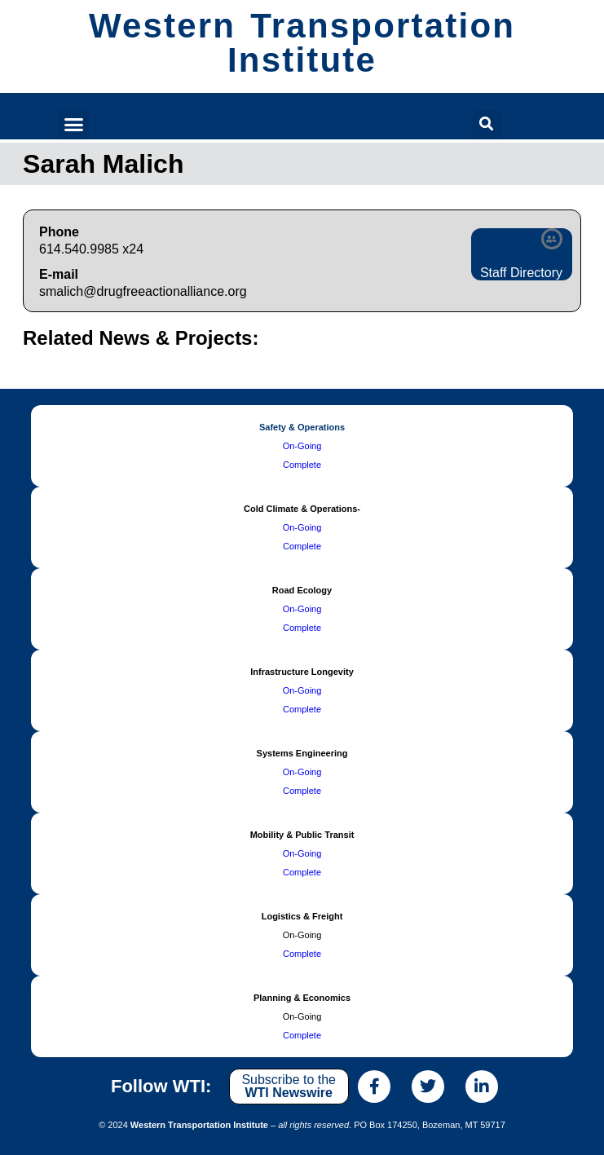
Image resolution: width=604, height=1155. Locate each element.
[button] (73, 124)
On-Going (302, 446)
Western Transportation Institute (302, 43)
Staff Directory (521, 273)
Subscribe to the (288, 1086)
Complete (302, 464)
